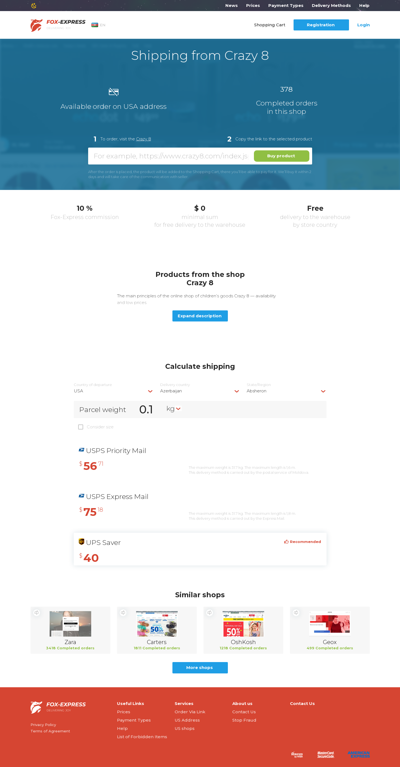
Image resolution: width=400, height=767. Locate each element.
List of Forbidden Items (142, 736)
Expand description (199, 315)
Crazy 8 (143, 138)
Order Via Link (190, 711)
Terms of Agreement (50, 731)
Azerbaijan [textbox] (171, 390)
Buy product (281, 155)
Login (363, 24)
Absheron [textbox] (256, 390)
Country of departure (93, 385)
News (231, 5)
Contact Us (244, 711)
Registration (321, 24)
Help (364, 5)
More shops (199, 667)
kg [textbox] (170, 408)
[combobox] (114, 391)
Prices (253, 5)
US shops (185, 728)
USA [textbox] (78, 390)
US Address (187, 720)
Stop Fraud (244, 720)
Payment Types (286, 5)
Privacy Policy (43, 724)
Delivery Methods (331, 5)
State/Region (259, 385)
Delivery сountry (175, 385)
